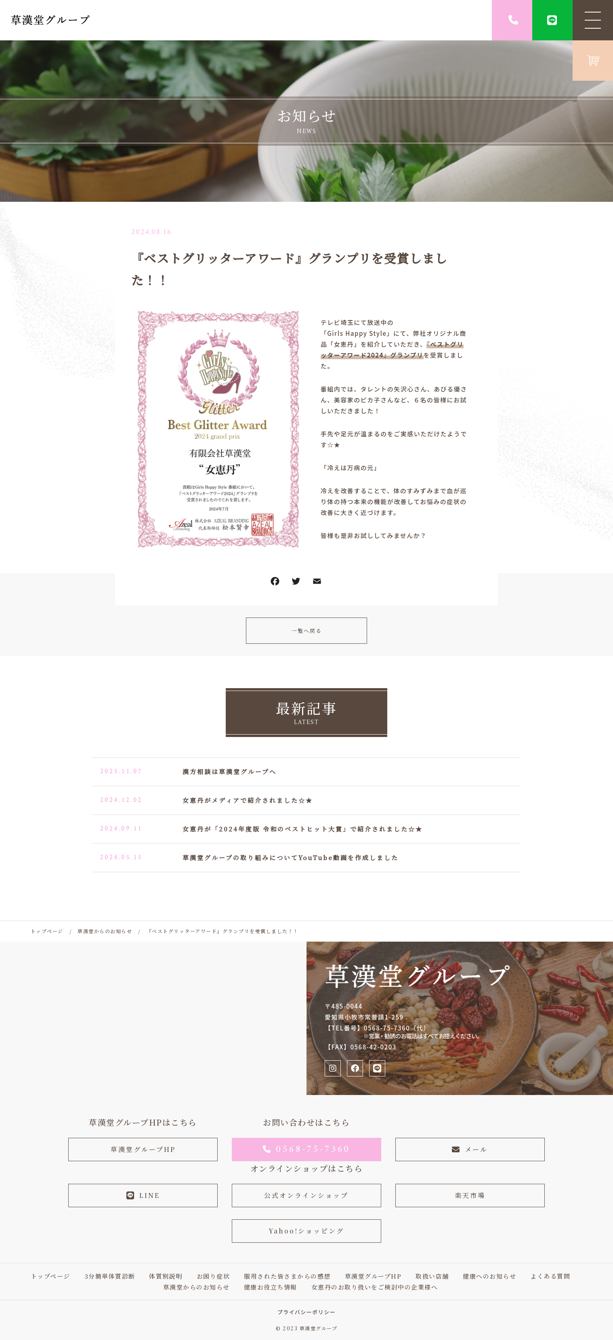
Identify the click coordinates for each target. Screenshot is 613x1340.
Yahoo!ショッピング (306, 1230)
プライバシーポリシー (306, 1312)
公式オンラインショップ (306, 1195)
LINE (143, 1195)
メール (470, 1149)
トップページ (50, 1276)
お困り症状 (213, 1276)
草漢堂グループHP (143, 1149)
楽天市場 (470, 1195)
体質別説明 (166, 1276)
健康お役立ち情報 (270, 1287)
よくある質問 (550, 1276)
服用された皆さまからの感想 (287, 1276)
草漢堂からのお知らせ (196, 1287)
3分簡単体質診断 (109, 1276)
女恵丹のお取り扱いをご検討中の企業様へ (374, 1287)
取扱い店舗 (432, 1276)
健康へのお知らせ (489, 1276)
